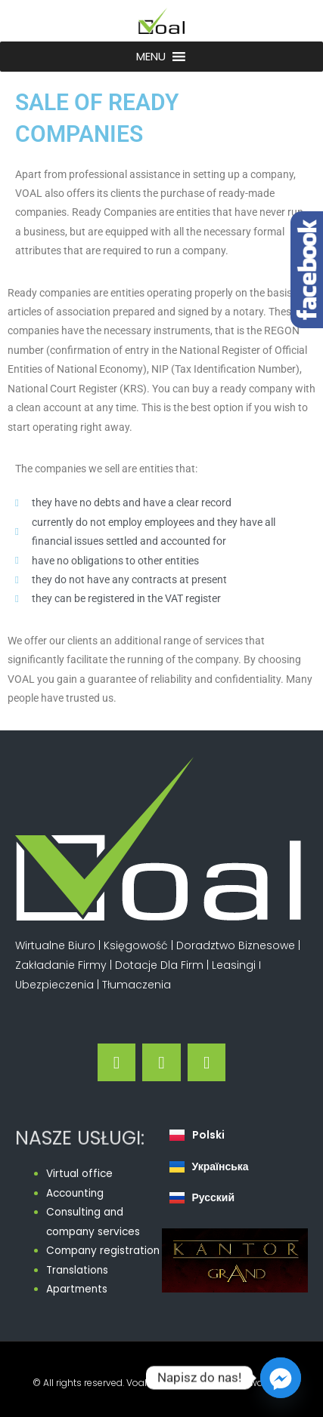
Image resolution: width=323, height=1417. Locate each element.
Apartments (76, 1289)
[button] (151, 56)
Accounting (75, 1193)
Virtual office (79, 1173)
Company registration (103, 1250)
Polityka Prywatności (244, 1382)
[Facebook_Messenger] (280, 1377)
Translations (77, 1270)
